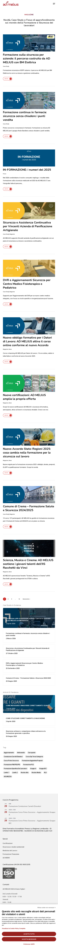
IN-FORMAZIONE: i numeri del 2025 (27, 170)
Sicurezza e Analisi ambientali (13, 847)
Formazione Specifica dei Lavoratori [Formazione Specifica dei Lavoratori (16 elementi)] (15, 768)
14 (19, 599)
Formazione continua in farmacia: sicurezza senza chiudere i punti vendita (25, 116)
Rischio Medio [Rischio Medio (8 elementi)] (36, 772)
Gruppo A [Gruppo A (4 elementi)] (33, 768)
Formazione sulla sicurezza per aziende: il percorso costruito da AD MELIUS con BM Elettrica (26, 58)
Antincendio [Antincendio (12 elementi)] (21, 752)
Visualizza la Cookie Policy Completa (13, 928)
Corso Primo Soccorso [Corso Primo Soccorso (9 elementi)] (11, 760)
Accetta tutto (29, 934)
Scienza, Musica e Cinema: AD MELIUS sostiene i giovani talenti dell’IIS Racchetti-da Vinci (28, 564)
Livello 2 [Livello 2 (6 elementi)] (15, 772)
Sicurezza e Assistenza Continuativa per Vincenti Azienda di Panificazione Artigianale (27, 226)
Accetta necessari (29, 939)
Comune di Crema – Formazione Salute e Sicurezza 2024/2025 (28, 508)
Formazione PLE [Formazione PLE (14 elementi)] (28, 764)
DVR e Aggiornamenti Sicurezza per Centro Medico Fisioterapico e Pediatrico (26, 284)
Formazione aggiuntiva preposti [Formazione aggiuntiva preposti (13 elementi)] (32, 760)
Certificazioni (7, 843)
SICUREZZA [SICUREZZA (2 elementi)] (7, 776)
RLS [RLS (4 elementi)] (45, 772)
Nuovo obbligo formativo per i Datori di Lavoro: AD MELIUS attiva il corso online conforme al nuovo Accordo (27, 341)
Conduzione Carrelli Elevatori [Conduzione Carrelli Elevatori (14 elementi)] (13, 756)
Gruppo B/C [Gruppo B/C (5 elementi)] (43, 768)
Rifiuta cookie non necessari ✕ (46, 907)
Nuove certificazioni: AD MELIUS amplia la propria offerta (24, 397)
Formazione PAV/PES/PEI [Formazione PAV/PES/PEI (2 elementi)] (12, 764)
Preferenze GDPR (29, 944)
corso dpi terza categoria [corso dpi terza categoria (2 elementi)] (34, 756)
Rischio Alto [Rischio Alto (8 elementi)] (24, 772)
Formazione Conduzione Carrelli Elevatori (25, 806)
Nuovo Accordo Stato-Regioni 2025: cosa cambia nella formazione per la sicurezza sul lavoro (27, 452)
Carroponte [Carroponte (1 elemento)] (31, 752)
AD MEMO (6, 858)
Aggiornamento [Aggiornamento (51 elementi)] (9, 752)
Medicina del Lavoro (10, 850)
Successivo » (26, 599)
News (10, 349)
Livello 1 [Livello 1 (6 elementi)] (6, 772)
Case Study (6, 66)
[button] (54, 4)
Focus (4, 173)
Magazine (12, 234)
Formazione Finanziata (11, 854)
